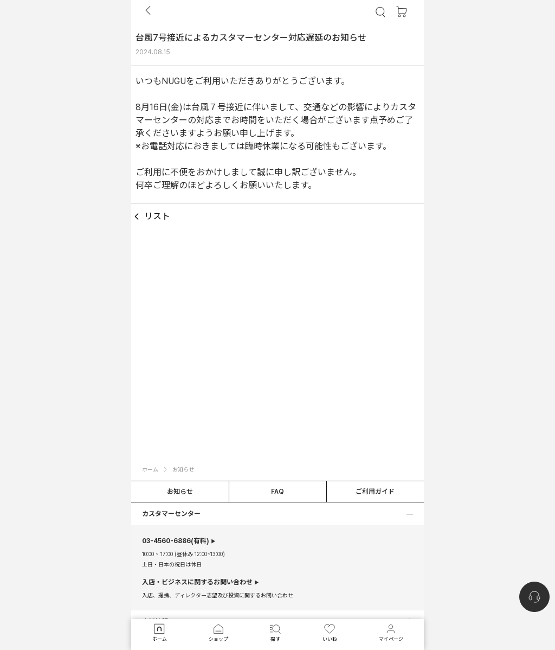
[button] (277, 513)
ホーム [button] (150, 469)
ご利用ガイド (375, 491)
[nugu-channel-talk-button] (534, 597)
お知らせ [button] (183, 469)
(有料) (175, 541)
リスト (150, 216)
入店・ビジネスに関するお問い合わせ (197, 582)
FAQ (277, 491)
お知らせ (180, 491)
